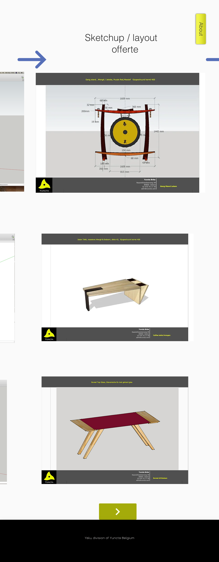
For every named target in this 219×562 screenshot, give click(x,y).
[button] (201, 29)
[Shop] (118, 511)
